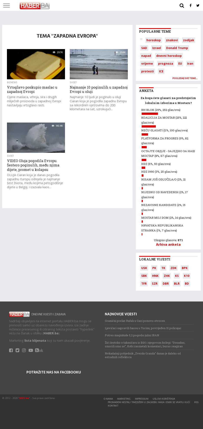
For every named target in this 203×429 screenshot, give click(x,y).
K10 (186, 276)
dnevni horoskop (169, 56)
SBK (144, 276)
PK (154, 268)
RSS (196, 402)
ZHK (167, 276)
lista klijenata (35, 340)
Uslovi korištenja (164, 399)
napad (146, 56)
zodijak (188, 40)
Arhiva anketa (168, 244)
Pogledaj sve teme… (185, 78)
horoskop (153, 40)
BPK (185, 268)
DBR (166, 283)
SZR (155, 283)
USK (144, 268)
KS (177, 276)
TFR (144, 283)
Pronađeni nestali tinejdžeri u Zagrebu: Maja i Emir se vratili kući (149, 402)
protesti (147, 71)
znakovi (172, 40)
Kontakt (113, 406)
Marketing (124, 399)
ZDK (174, 268)
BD (187, 283)
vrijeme (147, 63)
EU (180, 63)
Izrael (156, 48)
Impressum (141, 399)
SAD (144, 48)
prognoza (165, 63)
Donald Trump (177, 48)
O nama (108, 399)
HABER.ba (51, 333)
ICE (161, 71)
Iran (190, 63)
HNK (155, 276)
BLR (177, 283)
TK (163, 268)
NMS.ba (24, 398)
